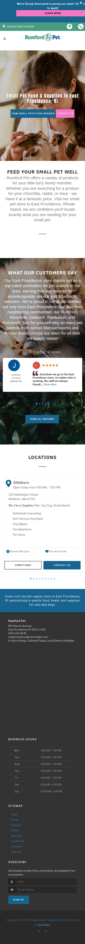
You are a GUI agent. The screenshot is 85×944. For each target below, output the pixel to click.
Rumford (68, 312)
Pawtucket (56, 317)
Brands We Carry (18, 551)
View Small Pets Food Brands (32, 113)
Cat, (43, 505)
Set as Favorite (56, 551)
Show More (50, 384)
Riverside (18, 317)
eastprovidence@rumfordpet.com (28, 637)
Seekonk (37, 317)
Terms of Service (57, 920)
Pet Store (19, 535)
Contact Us (65, 113)
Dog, (49, 505)
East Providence (42, 307)
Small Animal (61, 505)
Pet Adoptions (22, 529)
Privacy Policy (37, 920)
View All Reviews (42, 419)
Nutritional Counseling (27, 513)
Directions (23, 565)
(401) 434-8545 (17, 633)
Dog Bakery (20, 524)
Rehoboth (11, 322)
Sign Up (18, 899)
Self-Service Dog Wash (28, 518)
